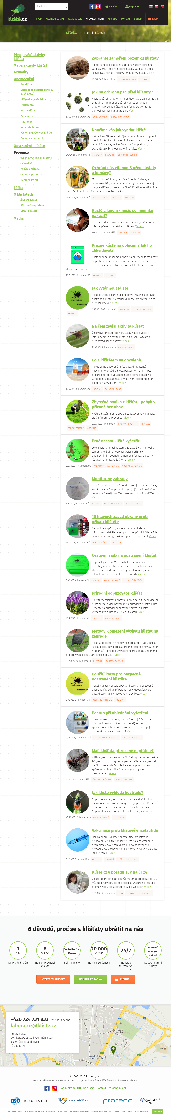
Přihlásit (113, 6)
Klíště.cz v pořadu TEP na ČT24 (119, 872)
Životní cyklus (28, 200)
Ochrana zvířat (29, 180)
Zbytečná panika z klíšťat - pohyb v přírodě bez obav (123, 404)
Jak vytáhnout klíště (110, 288)
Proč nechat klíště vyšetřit (116, 441)
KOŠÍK (155, 19)
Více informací (143, 1111)
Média (19, 218)
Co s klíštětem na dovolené (116, 360)
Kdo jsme (112, 19)
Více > (150, 73)
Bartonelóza (27, 111)
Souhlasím (157, 1111)
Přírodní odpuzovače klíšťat (117, 593)
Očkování (26, 164)
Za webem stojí (117, 1088)
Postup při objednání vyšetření (120, 713)
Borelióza (26, 84)
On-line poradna (90, 979)
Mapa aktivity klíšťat (30, 65)
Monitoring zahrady (110, 479)
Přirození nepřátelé (32, 205)
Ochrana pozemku (31, 175)
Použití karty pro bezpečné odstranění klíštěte (116, 676)
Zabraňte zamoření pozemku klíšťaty (125, 58)
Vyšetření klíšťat (55, 19)
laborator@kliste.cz (33, 1026)
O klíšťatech (23, 194)
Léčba (18, 188)
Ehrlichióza (27, 105)
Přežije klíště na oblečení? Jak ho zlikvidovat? (122, 248)
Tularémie (26, 122)
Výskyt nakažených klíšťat (36, 133)
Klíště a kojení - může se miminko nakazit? (122, 213)
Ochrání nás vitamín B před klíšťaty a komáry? (124, 170)
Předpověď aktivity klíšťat (29, 57)
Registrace (134, 6)
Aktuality (21, 72)
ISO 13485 (42, 1101)
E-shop (138, 19)
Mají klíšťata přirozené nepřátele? (123, 751)
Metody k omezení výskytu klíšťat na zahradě (125, 634)
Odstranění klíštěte (29, 146)
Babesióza (26, 116)
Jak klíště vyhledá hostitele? (117, 793)
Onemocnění (24, 79)
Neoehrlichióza (29, 127)
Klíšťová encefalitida (33, 100)
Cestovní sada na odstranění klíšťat (124, 556)
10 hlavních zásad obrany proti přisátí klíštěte (120, 519)
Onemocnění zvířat (31, 138)
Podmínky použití (70, 1088)
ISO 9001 (29, 1101)
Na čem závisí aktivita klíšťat (118, 326)
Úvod (39, 19)
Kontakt (125, 19)
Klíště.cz (71, 33)
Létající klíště (28, 211)
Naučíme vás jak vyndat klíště (119, 130)
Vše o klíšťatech (95, 19)
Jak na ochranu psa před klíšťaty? (122, 92)
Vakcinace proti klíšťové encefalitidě (125, 831)
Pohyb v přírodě (30, 169)
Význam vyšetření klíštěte (36, 158)
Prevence (21, 153)
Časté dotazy (75, 19)
